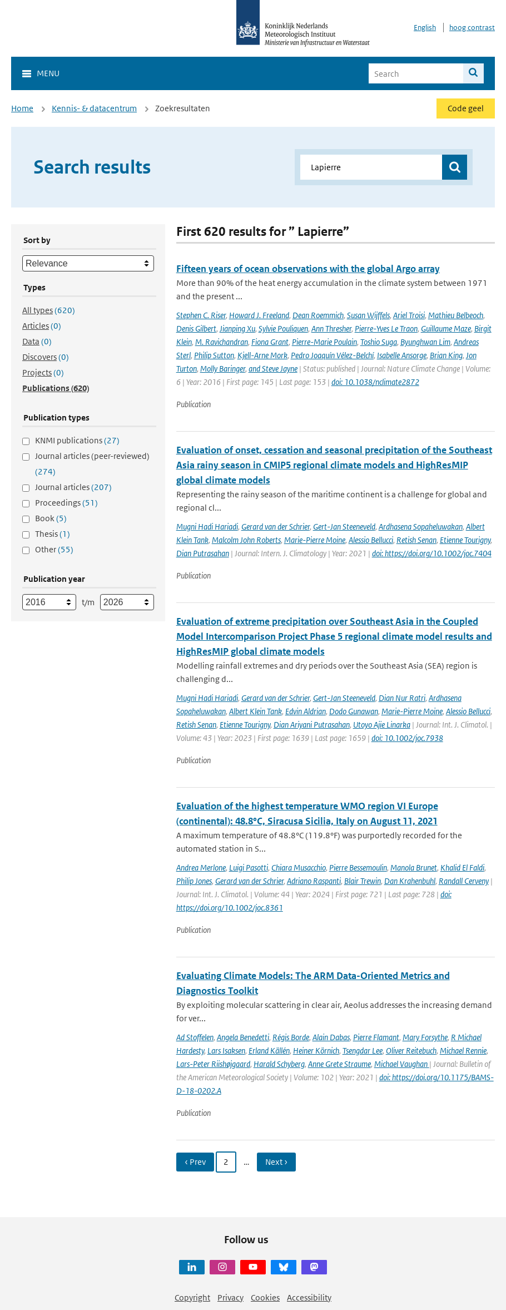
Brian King (446, 355)
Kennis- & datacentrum (94, 108)
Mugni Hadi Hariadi (207, 526)
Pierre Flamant (376, 1037)
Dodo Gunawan (353, 711)
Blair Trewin (362, 881)
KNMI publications (77, 440)
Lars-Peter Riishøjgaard (213, 1064)
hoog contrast (472, 27)
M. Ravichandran (221, 342)
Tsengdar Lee (363, 1050)
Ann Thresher (331, 328)
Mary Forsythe (425, 1037)
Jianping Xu (237, 328)
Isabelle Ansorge (401, 355)
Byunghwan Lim (425, 342)
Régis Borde (290, 1037)
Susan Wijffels (368, 315)
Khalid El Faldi (462, 867)
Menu (48, 73)
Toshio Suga (378, 342)
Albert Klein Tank (255, 711)
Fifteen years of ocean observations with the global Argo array (308, 269)
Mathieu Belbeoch (455, 315)
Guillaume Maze (446, 328)
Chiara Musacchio (298, 867)
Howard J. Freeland (259, 315)
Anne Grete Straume (339, 1064)
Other (54, 549)
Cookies (265, 1297)
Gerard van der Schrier (275, 526)
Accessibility (309, 1297)
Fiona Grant (270, 342)
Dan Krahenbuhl (409, 881)
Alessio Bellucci (371, 540)
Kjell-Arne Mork (262, 355)
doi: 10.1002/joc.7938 (407, 738)
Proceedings (66, 502)
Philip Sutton (214, 355)
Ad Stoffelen (195, 1037)
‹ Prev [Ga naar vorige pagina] (195, 1161)
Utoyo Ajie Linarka (381, 724)
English (425, 27)
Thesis (52, 533)
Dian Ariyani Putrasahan (312, 724)
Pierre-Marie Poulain (324, 342)
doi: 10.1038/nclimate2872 (375, 382)
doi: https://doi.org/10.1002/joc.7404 (432, 553)
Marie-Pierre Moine (314, 540)
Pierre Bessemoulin (358, 867)
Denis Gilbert (196, 328)
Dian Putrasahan (202, 553)
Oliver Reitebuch (411, 1050)
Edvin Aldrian (305, 711)
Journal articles (73, 487)
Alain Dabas (331, 1037)
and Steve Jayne (273, 368)
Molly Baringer (222, 368)
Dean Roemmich (318, 315)
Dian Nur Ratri (402, 698)
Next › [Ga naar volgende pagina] (276, 1161)
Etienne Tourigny (465, 540)
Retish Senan (416, 540)
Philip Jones (194, 881)
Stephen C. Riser (201, 315)
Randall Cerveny (464, 881)
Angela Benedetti (243, 1037)
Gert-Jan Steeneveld (344, 526)
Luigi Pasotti (248, 867)
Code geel (466, 108)
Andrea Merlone (201, 867)
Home (22, 108)
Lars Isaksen (226, 1050)
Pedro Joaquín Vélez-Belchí (332, 355)
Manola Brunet (413, 867)
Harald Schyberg (279, 1064)
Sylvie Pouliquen (283, 328)
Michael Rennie (463, 1050)
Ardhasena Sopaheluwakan (421, 526)
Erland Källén (269, 1050)
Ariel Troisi (409, 315)
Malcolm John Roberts (246, 540)
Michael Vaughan (401, 1064)
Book (51, 518)
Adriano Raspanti (314, 881)
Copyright (192, 1297)
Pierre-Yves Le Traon (386, 328)
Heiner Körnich (316, 1050)
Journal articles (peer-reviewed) (92, 464)
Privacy (230, 1297)
